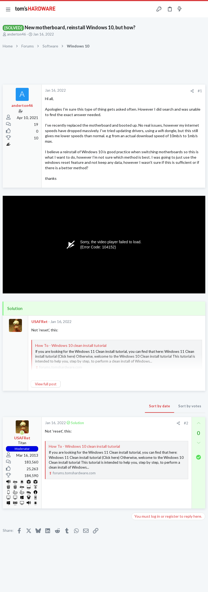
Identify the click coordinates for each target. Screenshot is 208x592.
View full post (45, 384)
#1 (200, 91)
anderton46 (16, 34)
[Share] (192, 91)
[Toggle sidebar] (190, 9)
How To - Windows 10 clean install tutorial (70, 345)
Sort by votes (189, 406)
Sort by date (159, 406)
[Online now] (22, 432)
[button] (8, 9)
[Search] (200, 9)
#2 (186, 423)
